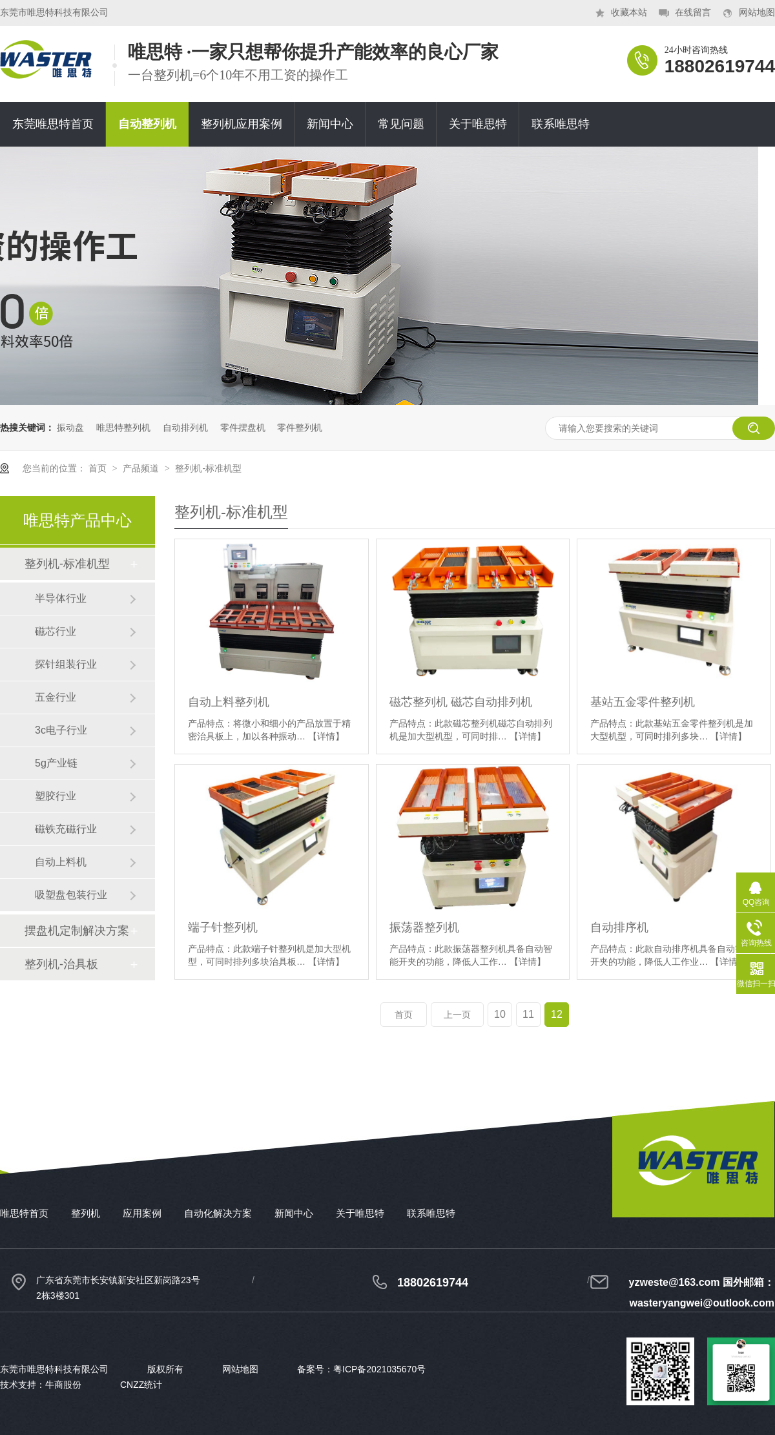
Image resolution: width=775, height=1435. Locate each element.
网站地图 (757, 12)
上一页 (457, 1014)
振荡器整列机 (424, 927)
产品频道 (142, 468)
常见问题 (401, 124)
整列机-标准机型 (208, 468)
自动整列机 (147, 124)
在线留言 (693, 12)
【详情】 (326, 736)
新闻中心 (330, 124)
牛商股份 (63, 1384)
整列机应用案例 (241, 124)
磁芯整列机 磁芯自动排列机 (460, 702)
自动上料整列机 (228, 702)
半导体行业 (61, 598)
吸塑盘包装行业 (71, 894)
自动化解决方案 (218, 1213)
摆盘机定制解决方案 (77, 930)
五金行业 (55, 697)
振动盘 (70, 427)
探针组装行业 (66, 664)
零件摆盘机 (242, 427)
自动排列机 (185, 427)
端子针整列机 (223, 927)
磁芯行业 (55, 631)
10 (500, 1014)
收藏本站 (629, 12)
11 (528, 1014)
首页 (98, 468)
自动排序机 (619, 927)
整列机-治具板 (61, 964)
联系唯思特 (561, 124)
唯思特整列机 (123, 427)
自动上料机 (61, 861)
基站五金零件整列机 (642, 702)
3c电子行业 (61, 730)
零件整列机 (299, 427)
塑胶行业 (55, 795)
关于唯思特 (478, 124)
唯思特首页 (24, 1213)
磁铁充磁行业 (66, 828)
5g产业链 (56, 763)
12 (557, 1014)
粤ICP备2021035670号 (379, 1369)
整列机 (85, 1213)
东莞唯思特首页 (53, 124)
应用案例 (142, 1213)
